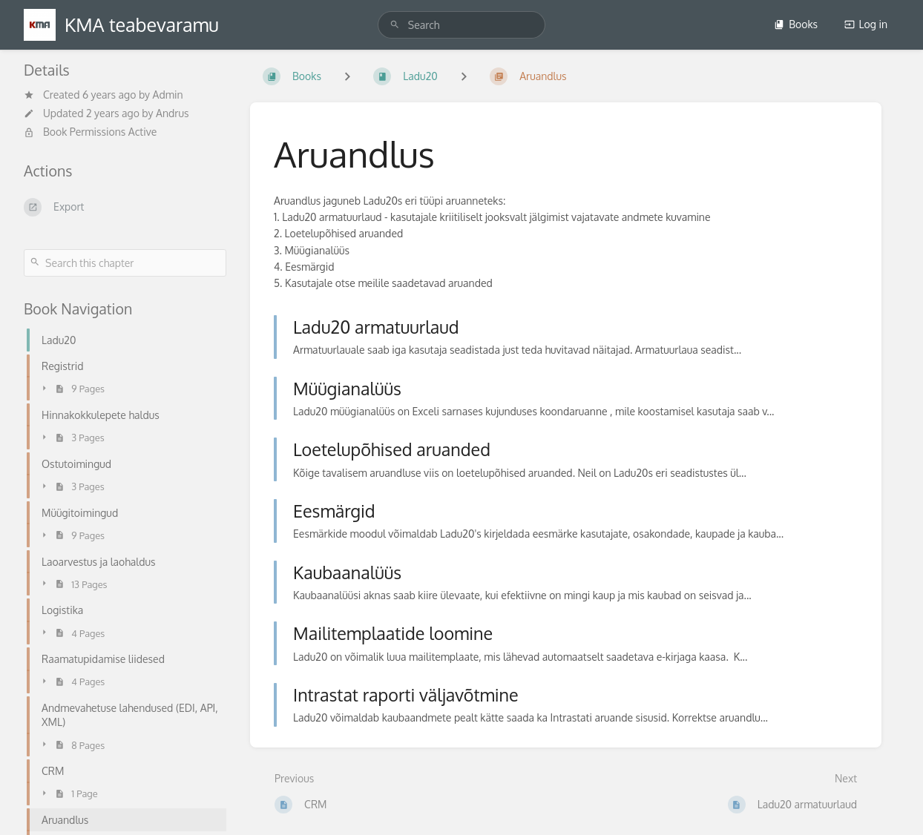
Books (796, 24)
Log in (865, 24)
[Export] (125, 207)
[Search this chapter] (125, 263)
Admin (168, 94)
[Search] (395, 25)
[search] (461, 25)
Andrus (172, 113)
